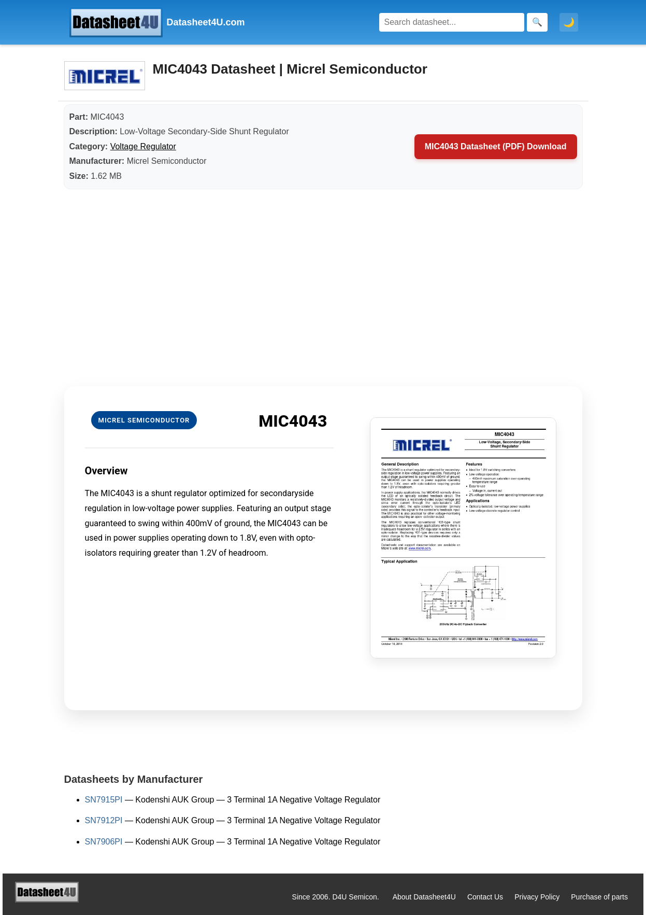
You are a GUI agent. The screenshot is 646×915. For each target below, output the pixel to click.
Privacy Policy (536, 897)
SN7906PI (104, 841)
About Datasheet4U (424, 897)
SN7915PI (104, 799)
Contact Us (485, 897)
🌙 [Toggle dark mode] (569, 22)
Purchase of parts (599, 897)
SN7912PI (104, 820)
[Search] (451, 22)
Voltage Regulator (143, 146)
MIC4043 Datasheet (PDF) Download (496, 146)
